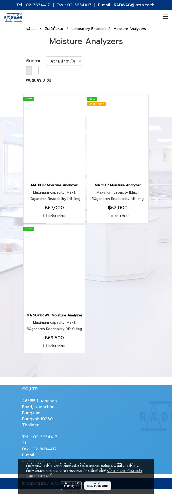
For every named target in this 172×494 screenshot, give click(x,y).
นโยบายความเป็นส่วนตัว (124, 470)
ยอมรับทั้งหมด (97, 485)
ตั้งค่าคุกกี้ (71, 485)
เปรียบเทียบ (56, 216)
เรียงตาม (36, 61)
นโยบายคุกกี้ (43, 476)
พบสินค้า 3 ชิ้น (38, 80)
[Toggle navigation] (165, 17)
